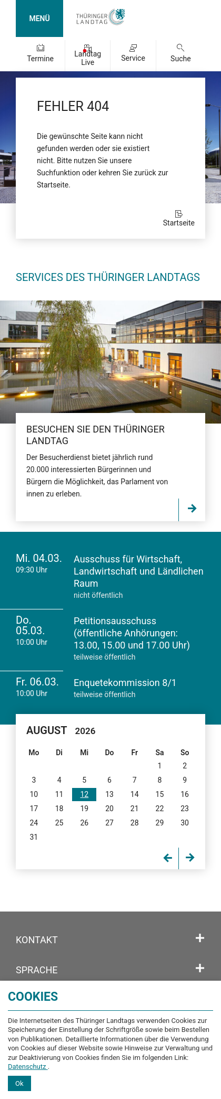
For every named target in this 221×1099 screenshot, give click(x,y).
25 (59, 823)
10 (34, 794)
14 (134, 794)
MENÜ (39, 18)
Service (133, 58)
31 (34, 837)
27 (109, 823)
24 (34, 823)
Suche (180, 58)
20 (109, 808)
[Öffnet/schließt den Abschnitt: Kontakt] (200, 938)
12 (84, 794)
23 (184, 808)
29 (160, 823)
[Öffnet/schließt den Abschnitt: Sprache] (200, 968)
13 (109, 794)
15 (160, 794)
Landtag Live (87, 58)
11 (59, 794)
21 (134, 808)
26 (84, 823)
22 (160, 808)
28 (134, 823)
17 (34, 808)
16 (184, 794)
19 (84, 808)
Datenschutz (28, 1066)
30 (184, 823)
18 (59, 808)
